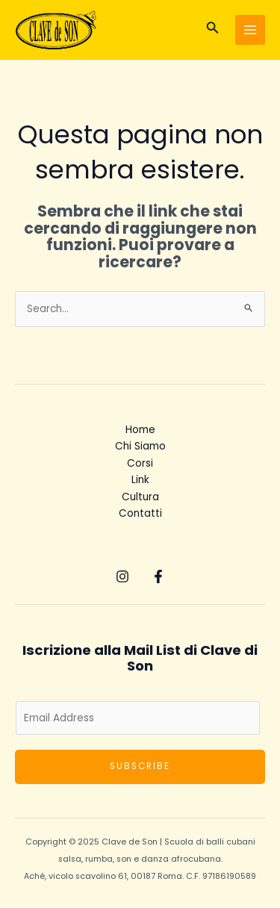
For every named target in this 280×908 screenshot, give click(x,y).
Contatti (140, 513)
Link (140, 480)
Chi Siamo (140, 446)
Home (140, 430)
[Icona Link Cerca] (213, 29)
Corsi (140, 463)
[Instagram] (122, 576)
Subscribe (140, 766)
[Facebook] (158, 576)
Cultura (140, 497)
